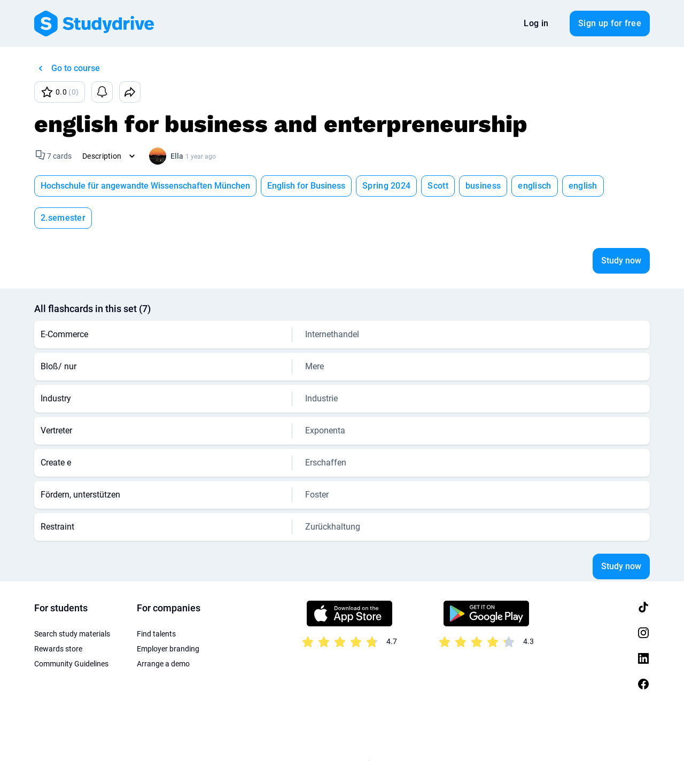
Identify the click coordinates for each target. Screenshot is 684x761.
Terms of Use (55, 734)
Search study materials (72, 601)
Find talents (156, 601)
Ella (176, 156)
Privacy (104, 734)
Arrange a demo (163, 631)
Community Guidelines (71, 631)
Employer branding (168, 616)
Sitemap (297, 734)
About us (185, 734)
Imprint (143, 734)
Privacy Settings (242, 734)
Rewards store (58, 616)
